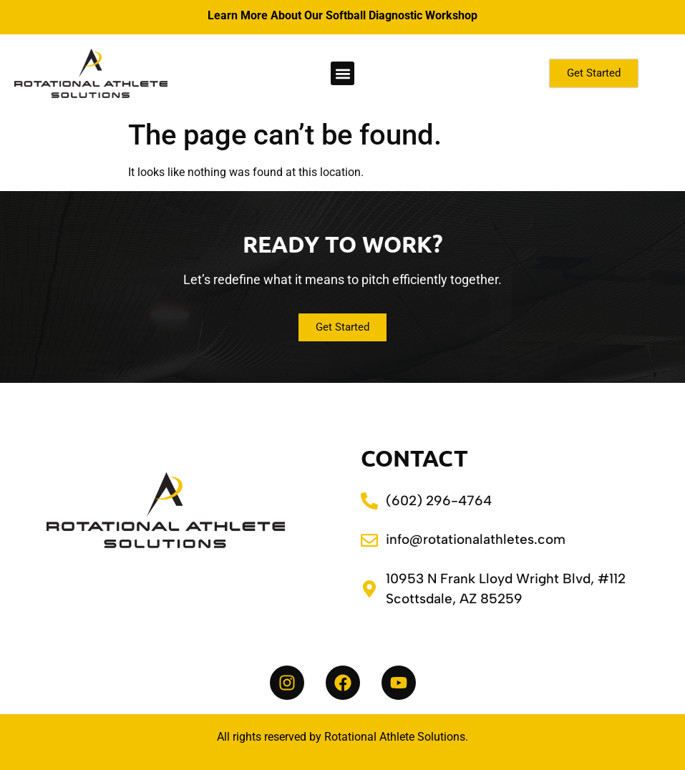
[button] (342, 73)
